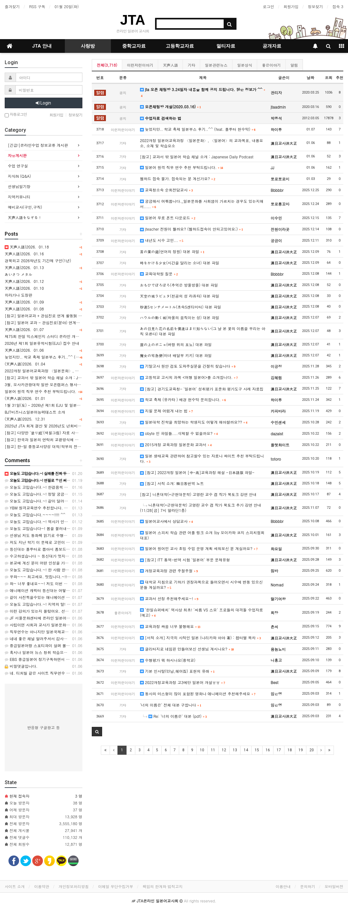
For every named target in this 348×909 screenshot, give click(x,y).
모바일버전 (334, 886)
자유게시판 (17, 155)
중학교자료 (134, 46)
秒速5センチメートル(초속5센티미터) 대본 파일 (180, 306)
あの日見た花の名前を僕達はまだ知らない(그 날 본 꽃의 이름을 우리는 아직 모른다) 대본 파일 (203, 331)
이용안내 (283, 886)
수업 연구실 (18, 165)
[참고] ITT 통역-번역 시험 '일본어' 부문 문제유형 (185, 559)
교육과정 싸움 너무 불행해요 (170, 626)
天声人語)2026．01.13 (24, 267)
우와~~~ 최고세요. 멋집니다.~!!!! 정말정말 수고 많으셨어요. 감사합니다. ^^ (74, 576)
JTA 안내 (42, 46)
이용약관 (41, 886)
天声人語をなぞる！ (25, 217)
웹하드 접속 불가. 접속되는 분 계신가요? (177, 178)
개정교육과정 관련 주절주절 (169, 570)
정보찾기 (315, 6)
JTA (132, 20)
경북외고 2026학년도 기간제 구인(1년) (38, 260)
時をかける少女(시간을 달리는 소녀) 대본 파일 (179, 262)
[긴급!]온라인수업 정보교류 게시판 (38, 145)
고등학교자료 (180, 46)
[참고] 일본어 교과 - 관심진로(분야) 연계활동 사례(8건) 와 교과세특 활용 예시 (72, 322)
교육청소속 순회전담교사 (166, 189)
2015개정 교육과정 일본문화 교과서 (176, 444)
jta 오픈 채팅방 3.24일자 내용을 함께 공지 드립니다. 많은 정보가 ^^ (202, 92)
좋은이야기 (271, 65)
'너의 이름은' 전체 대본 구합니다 (170, 704)
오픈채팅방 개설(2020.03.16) (170, 106)
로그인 (268, 6)
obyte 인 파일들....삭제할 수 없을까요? (179, 433)
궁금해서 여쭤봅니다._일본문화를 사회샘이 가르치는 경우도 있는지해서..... (202, 203)
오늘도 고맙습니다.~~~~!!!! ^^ (35, 514)
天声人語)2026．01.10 (24, 288)
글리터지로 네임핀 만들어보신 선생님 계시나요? (187, 648)
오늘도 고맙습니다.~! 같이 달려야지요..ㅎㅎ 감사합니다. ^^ (59, 500)
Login (43, 102)
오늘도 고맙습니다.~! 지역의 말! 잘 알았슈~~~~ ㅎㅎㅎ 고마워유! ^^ (68, 604)
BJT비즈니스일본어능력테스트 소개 (35, 412)
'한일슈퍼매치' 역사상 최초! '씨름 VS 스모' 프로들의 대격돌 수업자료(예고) (201, 612)
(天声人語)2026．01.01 (25, 398)
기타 (191, 65)
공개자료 (271, 46)
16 (268, 750)
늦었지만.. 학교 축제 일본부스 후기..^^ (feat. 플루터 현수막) (198, 129)
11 (213, 750)
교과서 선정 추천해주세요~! (169, 598)
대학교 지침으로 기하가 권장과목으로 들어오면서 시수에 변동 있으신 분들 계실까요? (201, 584)
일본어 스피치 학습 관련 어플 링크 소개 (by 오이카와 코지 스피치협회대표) (202, 535)
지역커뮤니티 (19, 196)
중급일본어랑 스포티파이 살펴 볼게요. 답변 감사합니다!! (55, 645)
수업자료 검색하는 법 (160, 118)
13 (235, 750)
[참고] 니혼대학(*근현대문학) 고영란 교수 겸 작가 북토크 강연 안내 (198, 494)
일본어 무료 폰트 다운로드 (167, 217)
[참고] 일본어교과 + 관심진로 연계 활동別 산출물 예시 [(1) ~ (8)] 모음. (67, 315)
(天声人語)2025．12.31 (25, 418)
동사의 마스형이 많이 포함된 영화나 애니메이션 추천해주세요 (198, 693)
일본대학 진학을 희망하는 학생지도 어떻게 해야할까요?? (193, 422)
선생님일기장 (19, 186)
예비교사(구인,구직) (25, 207)
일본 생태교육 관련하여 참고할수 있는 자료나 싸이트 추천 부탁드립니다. (202, 458)
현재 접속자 (19, 796)
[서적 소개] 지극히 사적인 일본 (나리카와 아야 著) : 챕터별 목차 (200, 637)
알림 (294, 65)
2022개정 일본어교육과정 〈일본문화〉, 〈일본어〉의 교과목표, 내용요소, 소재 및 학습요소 (201, 143)
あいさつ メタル (18, 274)
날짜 (310, 77)
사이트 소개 (15, 886)
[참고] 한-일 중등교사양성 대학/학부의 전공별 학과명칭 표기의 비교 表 (66, 446)
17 (279, 750)
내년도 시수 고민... (161, 240)
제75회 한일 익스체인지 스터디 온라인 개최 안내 (46, 336)
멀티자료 (225, 46)
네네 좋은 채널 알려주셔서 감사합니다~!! (43, 638)
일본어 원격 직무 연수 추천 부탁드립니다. (181, 167)
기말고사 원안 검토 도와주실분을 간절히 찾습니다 (188, 366)
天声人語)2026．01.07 (24, 329)
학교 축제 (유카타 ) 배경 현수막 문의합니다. (183, 399)
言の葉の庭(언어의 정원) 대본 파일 (172, 251)
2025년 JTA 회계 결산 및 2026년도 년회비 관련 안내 (50, 425)
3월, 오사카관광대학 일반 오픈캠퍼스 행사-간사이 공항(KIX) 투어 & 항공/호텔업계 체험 (80, 384)
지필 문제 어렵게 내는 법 (166, 410)
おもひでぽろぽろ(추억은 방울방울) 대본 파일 (179, 285)
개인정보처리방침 (74, 886)
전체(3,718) (107, 65)
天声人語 (170, 65)
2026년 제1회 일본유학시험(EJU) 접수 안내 (42, 343)
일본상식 (244, 65)
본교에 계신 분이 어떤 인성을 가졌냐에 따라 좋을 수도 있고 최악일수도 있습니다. (77, 562)
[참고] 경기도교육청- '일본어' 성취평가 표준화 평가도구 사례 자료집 (201, 388)
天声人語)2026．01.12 (24, 281)
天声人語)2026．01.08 (24, 308)
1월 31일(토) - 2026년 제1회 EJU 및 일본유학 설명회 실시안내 (59, 405)
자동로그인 (16, 114)
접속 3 (337, 6)
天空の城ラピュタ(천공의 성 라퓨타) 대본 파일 (179, 296)
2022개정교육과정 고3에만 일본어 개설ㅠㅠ (182, 682)
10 (202, 750)
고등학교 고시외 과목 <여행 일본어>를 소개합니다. (189, 377)
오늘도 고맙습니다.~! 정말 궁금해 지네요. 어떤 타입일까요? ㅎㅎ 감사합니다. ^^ (77, 494)
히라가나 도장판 (18, 295)
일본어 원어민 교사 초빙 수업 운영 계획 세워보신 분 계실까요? (199, 548)
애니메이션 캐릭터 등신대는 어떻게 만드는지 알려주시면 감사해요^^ (66, 590)
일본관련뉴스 (216, 65)
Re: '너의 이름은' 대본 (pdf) (175, 716)
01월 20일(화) (67, 6)
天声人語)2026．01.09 (24, 301)
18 (290, 750)
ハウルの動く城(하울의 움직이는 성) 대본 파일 (179, 317)
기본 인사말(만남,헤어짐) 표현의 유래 (177, 671)
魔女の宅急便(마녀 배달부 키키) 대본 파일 (176, 355)
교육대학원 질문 (159, 273)
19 (301, 750)
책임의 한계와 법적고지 (163, 886)
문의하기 (307, 886)
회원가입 (291, 6)
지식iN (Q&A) (19, 176)
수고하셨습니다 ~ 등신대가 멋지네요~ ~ (42, 556)
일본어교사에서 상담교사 (166, 521)
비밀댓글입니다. (21, 666)
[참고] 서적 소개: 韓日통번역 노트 (172, 483)
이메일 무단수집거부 (115, 886)
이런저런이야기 (140, 65)
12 (224, 750)
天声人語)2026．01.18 (27, 246)
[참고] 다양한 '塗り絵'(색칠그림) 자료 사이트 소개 (48, 432)
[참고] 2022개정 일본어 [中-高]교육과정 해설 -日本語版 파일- (197, 472)
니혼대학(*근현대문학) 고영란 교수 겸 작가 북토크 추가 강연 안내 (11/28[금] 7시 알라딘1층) (200, 507)
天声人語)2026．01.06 (24, 350)
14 (246, 750)
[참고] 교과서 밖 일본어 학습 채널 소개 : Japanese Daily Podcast (196, 156)
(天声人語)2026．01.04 (25, 363)
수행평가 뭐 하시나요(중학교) (167, 660)
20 (311, 750)
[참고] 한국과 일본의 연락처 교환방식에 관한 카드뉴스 (52, 439)
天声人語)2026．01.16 (24, 253)
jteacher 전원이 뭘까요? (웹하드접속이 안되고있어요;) (191, 229)
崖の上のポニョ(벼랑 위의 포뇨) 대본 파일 (176, 344)
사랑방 (88, 46)
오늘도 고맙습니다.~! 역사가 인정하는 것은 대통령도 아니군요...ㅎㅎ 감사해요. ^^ (78, 521)
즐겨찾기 (12, 6)
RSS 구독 (37, 6)
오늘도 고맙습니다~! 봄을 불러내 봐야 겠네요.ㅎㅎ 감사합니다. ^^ (64, 528)
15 (257, 750)
